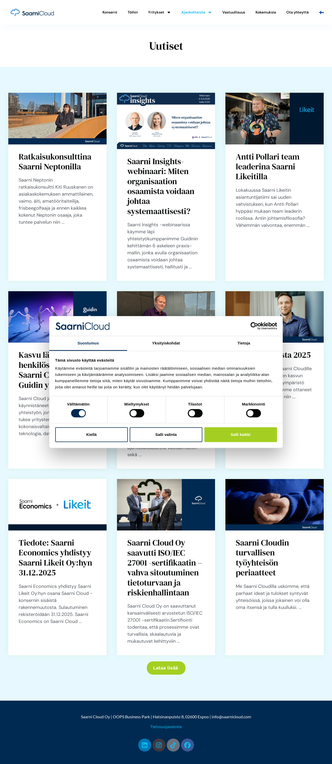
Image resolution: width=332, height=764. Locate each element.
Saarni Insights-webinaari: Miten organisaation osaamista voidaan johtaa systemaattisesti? (160, 186)
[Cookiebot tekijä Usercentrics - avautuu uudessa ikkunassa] (254, 326)
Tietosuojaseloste (166, 725)
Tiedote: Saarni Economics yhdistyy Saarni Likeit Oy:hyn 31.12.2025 (55, 557)
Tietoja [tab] (244, 343)
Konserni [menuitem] (109, 12)
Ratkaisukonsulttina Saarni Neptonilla (55, 161)
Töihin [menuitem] (133, 12)
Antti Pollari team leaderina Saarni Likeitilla (268, 166)
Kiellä (91, 434)
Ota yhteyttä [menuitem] (297, 12)
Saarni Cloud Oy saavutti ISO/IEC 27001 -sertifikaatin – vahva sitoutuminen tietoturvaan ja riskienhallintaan (164, 567)
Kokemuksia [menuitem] (265, 12)
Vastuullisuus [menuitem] (233, 12)
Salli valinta (166, 434)
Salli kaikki (241, 434)
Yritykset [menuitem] (159, 12)
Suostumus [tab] (88, 343)
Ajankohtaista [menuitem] (196, 12)
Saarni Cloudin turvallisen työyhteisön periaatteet (262, 557)
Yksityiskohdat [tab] (166, 343)
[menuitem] (321, 12)
